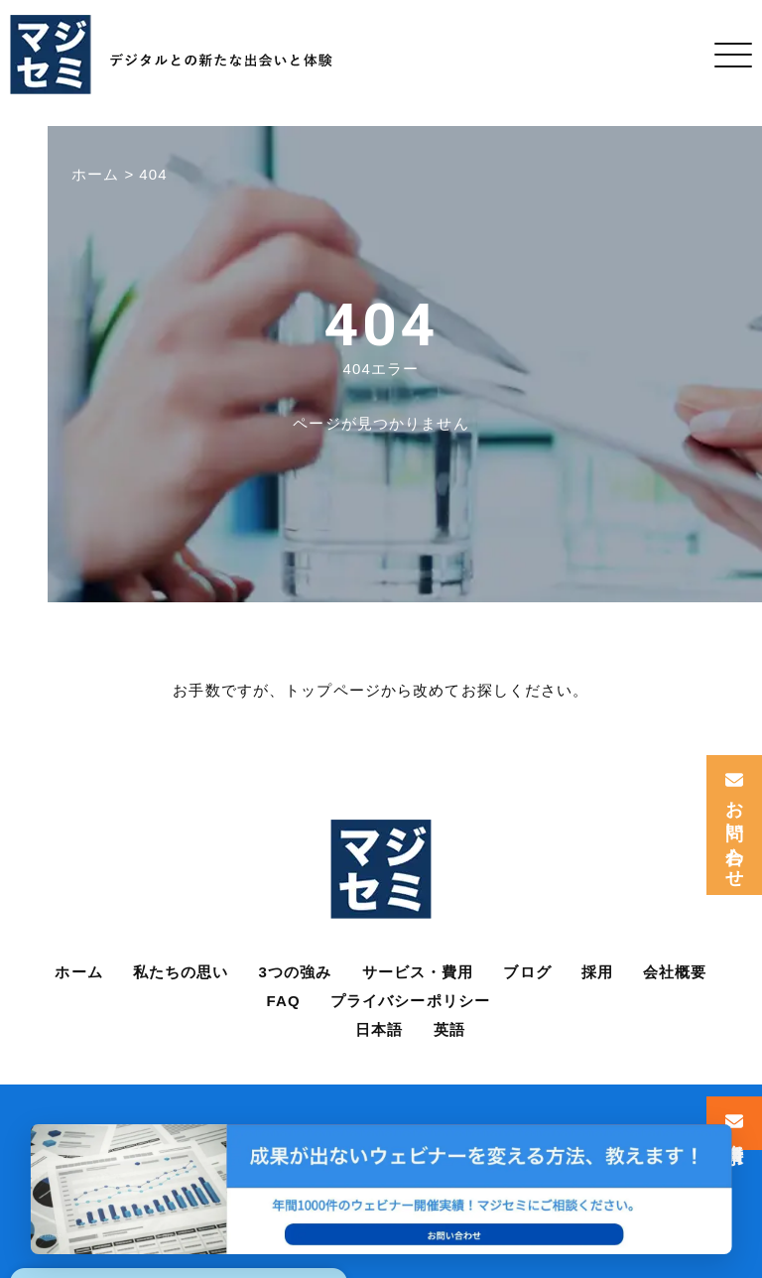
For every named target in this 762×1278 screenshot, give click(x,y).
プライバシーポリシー (410, 1000)
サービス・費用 (418, 971)
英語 (449, 1029)
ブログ (527, 971)
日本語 (379, 1029)
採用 (597, 971)
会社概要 (675, 971)
